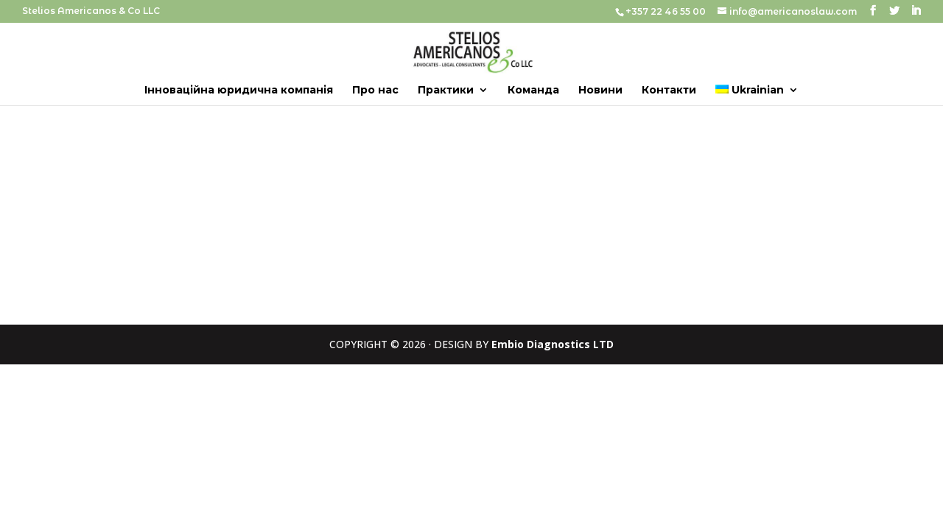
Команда (533, 90)
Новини (600, 90)
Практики (446, 90)
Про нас (375, 90)
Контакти (669, 90)
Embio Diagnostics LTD (552, 344)
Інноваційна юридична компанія (238, 90)
